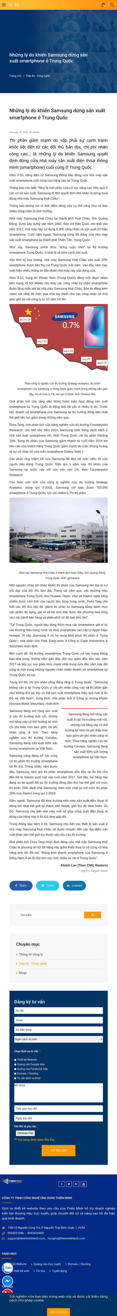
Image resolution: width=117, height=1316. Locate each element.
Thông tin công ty (31, 954)
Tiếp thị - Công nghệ (38, 75)
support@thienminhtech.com (26, 1238)
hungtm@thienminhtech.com (66, 1238)
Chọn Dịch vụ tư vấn (27, 1051)
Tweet (47, 885)
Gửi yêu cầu (59, 1150)
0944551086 (16, 1233)
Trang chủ (15, 75)
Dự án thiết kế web (17, 1271)
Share (20, 885)
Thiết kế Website (27, 1059)
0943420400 (35, 1233)
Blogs (23, 973)
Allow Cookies (58, 1312)
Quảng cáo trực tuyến (47, 1264)
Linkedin (74, 885)
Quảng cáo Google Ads (31, 1064)
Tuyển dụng (59, 1271)
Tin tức (40, 1271)
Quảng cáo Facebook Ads (32, 1068)
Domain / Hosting (27, 1073)
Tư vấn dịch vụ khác (29, 1078)
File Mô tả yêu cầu (25, 1126)
